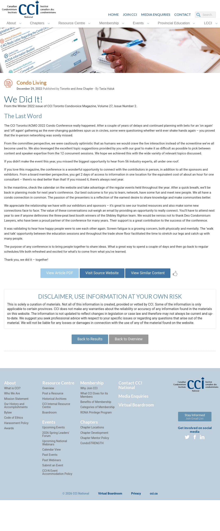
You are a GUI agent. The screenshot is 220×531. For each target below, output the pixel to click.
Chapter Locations (92, 453)
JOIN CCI (130, 14)
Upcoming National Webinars (54, 469)
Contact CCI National (130, 411)
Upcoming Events (53, 453)
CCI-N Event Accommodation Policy (57, 498)
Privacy (136, 519)
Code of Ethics (13, 443)
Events (138, 23)
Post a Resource (52, 419)
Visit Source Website (102, 298)
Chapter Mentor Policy (94, 464)
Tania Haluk (106, 89)
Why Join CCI (89, 414)
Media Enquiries (155, 14)
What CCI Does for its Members (94, 421)
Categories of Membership (97, 433)
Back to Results (89, 365)
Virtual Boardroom (136, 430)
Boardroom (49, 438)
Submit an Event (52, 491)
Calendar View (51, 475)
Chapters (37, 23)
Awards (9, 454)
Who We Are (12, 419)
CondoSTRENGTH (92, 469)
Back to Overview (129, 365)
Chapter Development (94, 458)
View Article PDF (58, 298)
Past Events (49, 481)
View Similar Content (149, 298)
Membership (109, 23)
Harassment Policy (16, 449)
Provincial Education (174, 23)
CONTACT (182, 14)
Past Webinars (51, 486)
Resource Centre (72, 23)
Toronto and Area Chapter (76, 89)
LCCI (208, 23)
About (11, 23)
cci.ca (154, 519)
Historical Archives (54, 424)
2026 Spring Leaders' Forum (56, 460)
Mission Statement (16, 424)
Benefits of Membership (95, 428)
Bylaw (8, 438)
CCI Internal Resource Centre (56, 431)
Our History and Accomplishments (16, 431)
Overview (48, 414)
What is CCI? (12, 414)
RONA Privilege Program (96, 438)
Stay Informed (195, 442)
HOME (113, 14)
